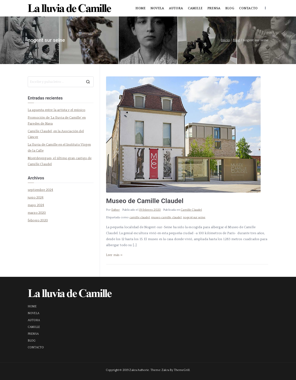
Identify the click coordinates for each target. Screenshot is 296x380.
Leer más (114, 255)
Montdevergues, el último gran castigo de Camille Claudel (59, 161)
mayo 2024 (36, 205)
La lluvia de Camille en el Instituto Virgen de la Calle (59, 147)
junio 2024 (36, 197)
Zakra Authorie (139, 370)
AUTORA (176, 8)
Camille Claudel (191, 210)
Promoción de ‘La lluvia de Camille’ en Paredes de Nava (57, 120)
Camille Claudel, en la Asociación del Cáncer (56, 134)
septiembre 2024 (40, 190)
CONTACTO (248, 8)
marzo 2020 (37, 213)
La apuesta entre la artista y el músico (56, 110)
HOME (140, 8)
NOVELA (157, 8)
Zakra (165, 370)
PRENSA (213, 8)
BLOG (229, 8)
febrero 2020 (38, 220)
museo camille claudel (166, 217)
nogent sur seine (194, 217)
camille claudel (140, 217)
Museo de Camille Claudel (144, 201)
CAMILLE (195, 8)
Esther (115, 210)
